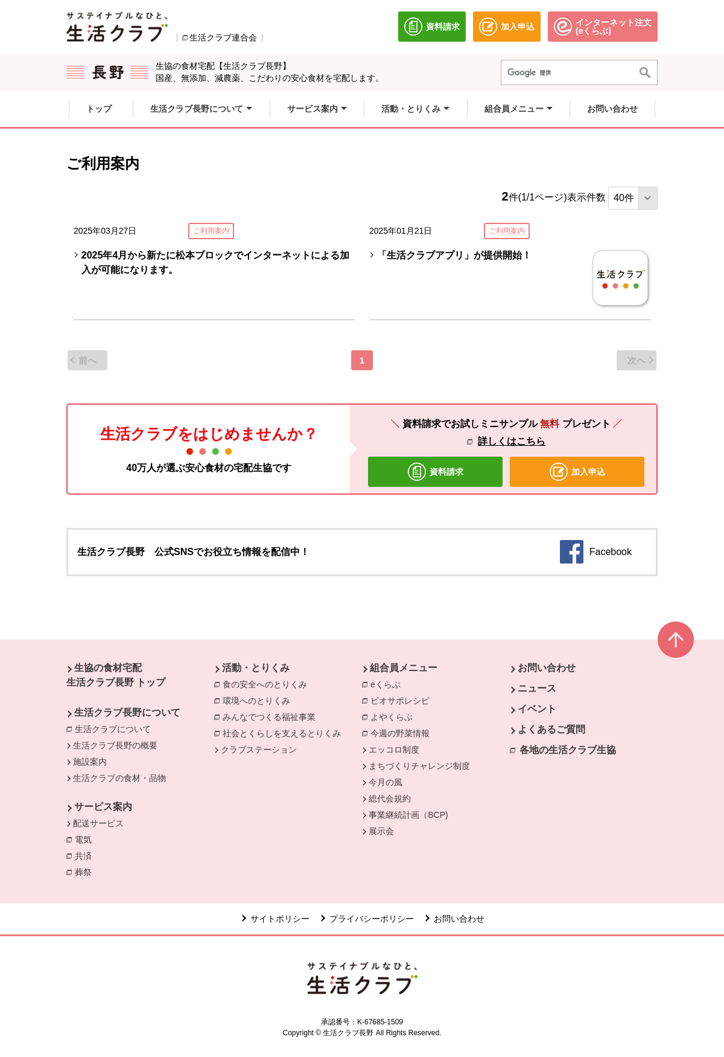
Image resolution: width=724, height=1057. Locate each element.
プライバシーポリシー (371, 919)
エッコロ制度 (394, 749)
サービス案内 (103, 807)
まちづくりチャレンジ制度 (419, 766)
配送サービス (98, 823)
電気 (86, 839)
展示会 (381, 831)
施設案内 (90, 761)
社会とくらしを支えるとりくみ (285, 732)
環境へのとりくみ (259, 700)
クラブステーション (259, 749)
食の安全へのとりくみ (268, 683)
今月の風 (385, 782)
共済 (86, 855)
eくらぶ (388, 683)
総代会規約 (390, 798)
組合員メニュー (403, 668)
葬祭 (86, 871)
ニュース (537, 688)
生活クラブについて (116, 728)
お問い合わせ (547, 668)
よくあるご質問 (551, 729)
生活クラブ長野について (127, 712)
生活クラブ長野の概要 (115, 745)
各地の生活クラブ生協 (567, 750)
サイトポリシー (280, 919)
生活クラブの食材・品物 (119, 778)
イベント (537, 709)
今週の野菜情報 (403, 732)
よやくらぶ (394, 716)
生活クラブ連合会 (223, 37)
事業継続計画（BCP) (408, 815)
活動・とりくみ (256, 668)
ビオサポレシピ (403, 700)
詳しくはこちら (511, 441)
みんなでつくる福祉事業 (272, 716)
